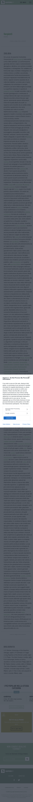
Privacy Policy (26, 424)
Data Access (16, 424)
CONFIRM (9, 418)
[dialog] (16, 401)
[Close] (29, 378)
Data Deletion (6, 424)
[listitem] (16, 409)
